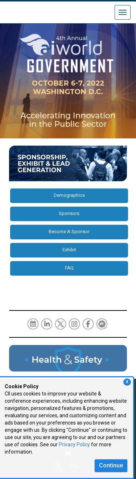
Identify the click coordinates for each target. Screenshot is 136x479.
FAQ (69, 268)
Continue (111, 465)
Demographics (69, 195)
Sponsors (69, 213)
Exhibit (69, 249)
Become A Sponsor (69, 231)
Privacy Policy (74, 444)
